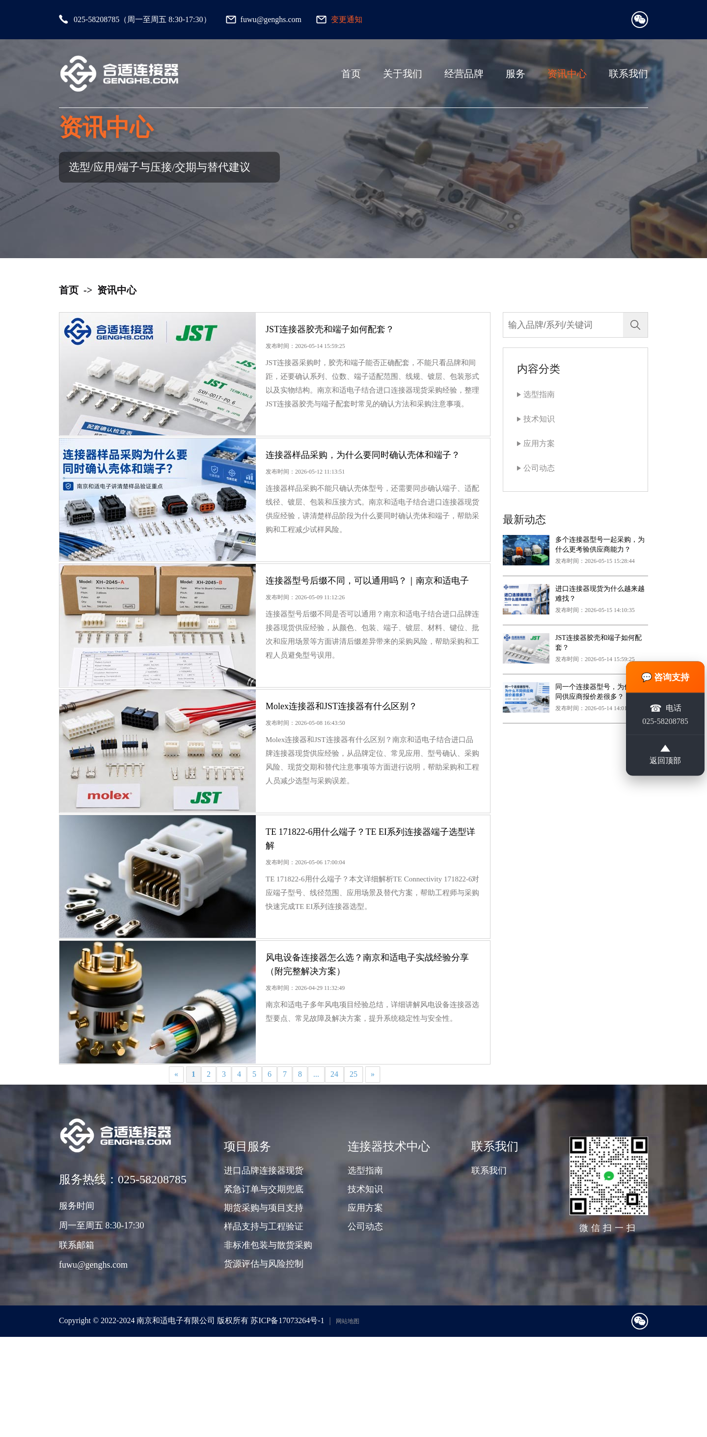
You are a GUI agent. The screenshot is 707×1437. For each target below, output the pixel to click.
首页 (351, 73)
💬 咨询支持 (665, 677)
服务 (515, 73)
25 (353, 1174)
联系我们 (628, 73)
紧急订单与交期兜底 (263, 1289)
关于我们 (402, 73)
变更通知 (346, 19)
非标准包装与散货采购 (268, 1345)
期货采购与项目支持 (263, 1308)
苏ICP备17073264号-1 (287, 1420)
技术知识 (539, 419)
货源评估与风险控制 (263, 1364)
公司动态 (539, 468)
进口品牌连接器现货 (263, 1271)
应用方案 (539, 443)
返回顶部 (665, 755)
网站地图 (347, 1421)
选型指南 (539, 394)
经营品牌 (464, 73)
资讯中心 (567, 73)
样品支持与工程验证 (263, 1326)
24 (334, 1174)
